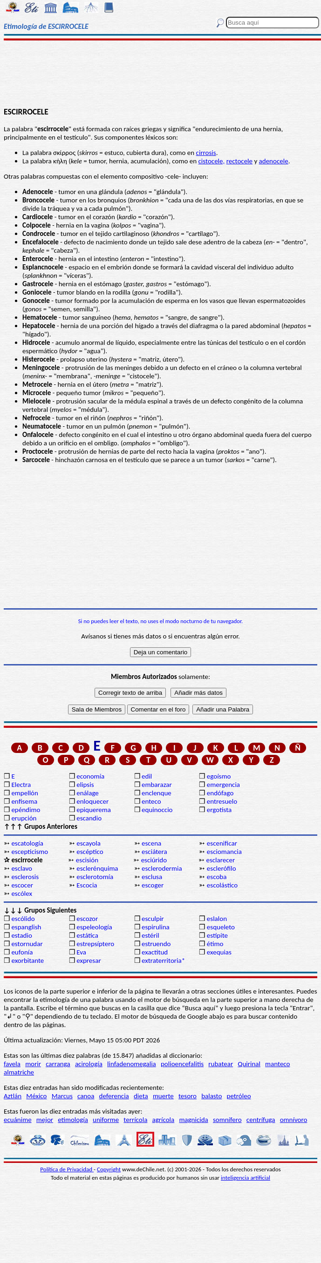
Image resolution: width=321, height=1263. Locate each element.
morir (33, 1064)
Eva (81, 952)
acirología (88, 1064)
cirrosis (206, 152)
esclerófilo (221, 868)
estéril (150, 935)
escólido (22, 918)
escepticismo (29, 851)
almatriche (19, 1072)
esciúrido (154, 860)
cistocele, (211, 161)
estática (87, 935)
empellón (24, 793)
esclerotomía (94, 877)
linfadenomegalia (131, 1064)
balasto (211, 1096)
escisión (87, 860)
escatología (27, 843)
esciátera (154, 851)
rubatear (220, 1064)
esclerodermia (162, 868)
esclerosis (25, 877)
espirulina (156, 927)
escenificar (222, 843)
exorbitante (27, 960)
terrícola (135, 1119)
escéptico (89, 851)
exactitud (155, 952)
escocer (22, 885)
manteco (277, 1064)
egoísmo (219, 776)
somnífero (227, 1119)
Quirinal (249, 1064)
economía (90, 776)
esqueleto (221, 927)
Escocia (86, 885)
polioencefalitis (182, 1064)
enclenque (156, 793)
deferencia (114, 1096)
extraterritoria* (163, 960)
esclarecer (220, 860)
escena (151, 843)
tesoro (187, 1096)
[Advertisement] (160, 73)
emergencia (223, 784)
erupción (23, 818)
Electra (21, 784)
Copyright (109, 1169)
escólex (21, 893)
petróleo (239, 1096)
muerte (163, 1096)
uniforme (106, 1119)
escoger (153, 885)
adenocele (273, 161)
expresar (88, 960)
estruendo (156, 944)
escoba (217, 877)
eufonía (22, 952)
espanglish (26, 927)
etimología (73, 1119)
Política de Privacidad (67, 1169)
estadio (21, 935)
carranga (58, 1064)
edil (147, 776)
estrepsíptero (95, 944)
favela (12, 1064)
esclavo (21, 868)
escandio (89, 818)
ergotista (219, 810)
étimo (215, 944)
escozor (87, 918)
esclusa (152, 877)
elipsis (85, 784)
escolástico (222, 885)
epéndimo (25, 810)
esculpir (153, 918)
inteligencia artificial (245, 1177)
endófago (220, 793)
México (36, 1096)
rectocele (239, 161)
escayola (88, 843)
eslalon (217, 918)
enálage (87, 793)
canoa (85, 1096)
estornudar (26, 944)
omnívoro (293, 1119)
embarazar (157, 784)
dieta (141, 1096)
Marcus (62, 1096)
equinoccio (157, 810)
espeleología (94, 927)
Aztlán (12, 1096)
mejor (44, 1119)
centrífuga (260, 1119)
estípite (217, 935)
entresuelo (222, 801)
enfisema (24, 801)
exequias (219, 952)
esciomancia (224, 851)
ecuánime (18, 1119)
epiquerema (93, 810)
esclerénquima (97, 868)
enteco (151, 801)
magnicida (193, 1119)
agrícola (163, 1119)
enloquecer (92, 801)
